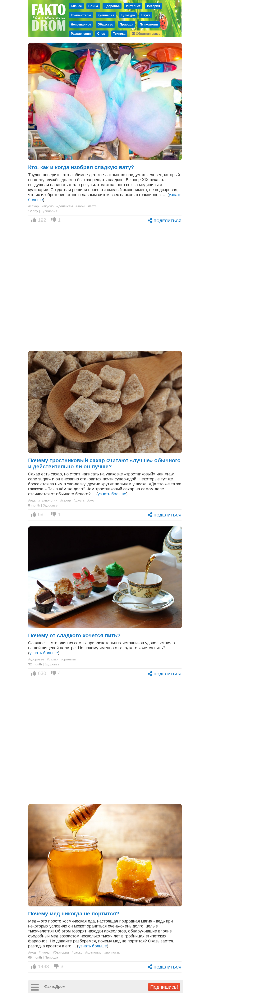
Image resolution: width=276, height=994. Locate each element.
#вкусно (48, 206)
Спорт (102, 33)
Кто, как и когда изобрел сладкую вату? (81, 167)
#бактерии (61, 952)
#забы (80, 206)
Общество (105, 24)
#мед (32, 952)
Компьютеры (81, 15)
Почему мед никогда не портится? (73, 914)
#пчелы (44, 952)
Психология (149, 24)
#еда (32, 500)
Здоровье (112, 6)
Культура (128, 15)
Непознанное (81, 24)
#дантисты (65, 206)
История (153, 6)
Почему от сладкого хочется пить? (74, 635)
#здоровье (36, 659)
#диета (79, 500)
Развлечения (81, 33)
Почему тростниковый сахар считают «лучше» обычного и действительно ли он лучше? (104, 463)
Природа (126, 24)
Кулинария (106, 15)
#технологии (47, 500)
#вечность (112, 952)
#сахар (33, 206)
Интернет (133, 6)
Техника (119, 33)
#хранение (93, 952)
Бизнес (76, 6)
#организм (68, 659)
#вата (92, 206)
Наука (145, 15)
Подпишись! (164, 987)
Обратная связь (146, 33)
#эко (90, 500)
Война (93, 6)
